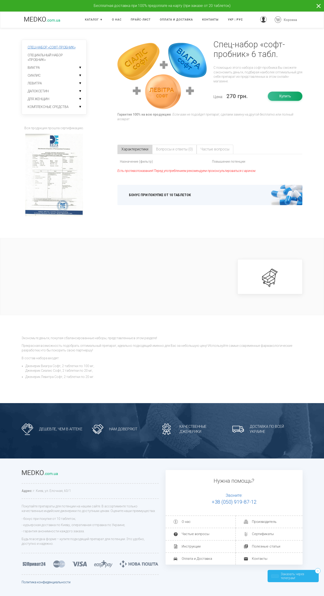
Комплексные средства (48, 107)
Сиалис (34, 75)
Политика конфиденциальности (46, 582)
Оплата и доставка (176, 19)
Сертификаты (263, 534)
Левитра (35, 83)
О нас (117, 19)
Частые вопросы (195, 534)
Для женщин (38, 99)
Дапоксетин (38, 91)
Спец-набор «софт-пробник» (52, 47)
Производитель (264, 522)
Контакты (210, 19)
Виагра (34, 67)
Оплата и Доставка (197, 559)
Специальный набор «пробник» (45, 57)
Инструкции (191, 546)
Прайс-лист (141, 19)
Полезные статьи (266, 546)
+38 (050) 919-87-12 (234, 502)
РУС (239, 19)
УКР (231, 19)
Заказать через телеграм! (287, 576)
